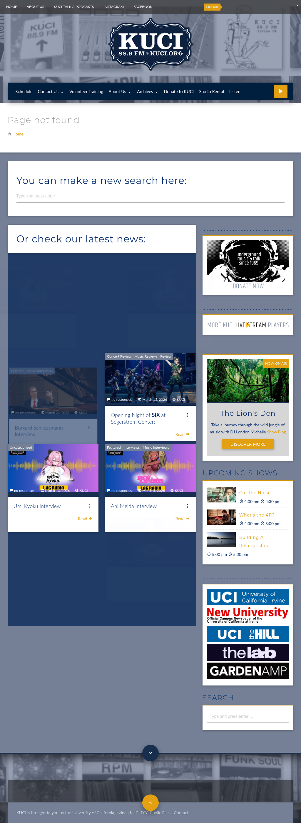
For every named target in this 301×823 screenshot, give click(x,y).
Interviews (132, 467)
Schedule (24, 91)
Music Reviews (146, 344)
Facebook (142, 6)
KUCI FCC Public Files (150, 812)
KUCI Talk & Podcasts (74, 6)
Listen (234, 91)
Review (165, 344)
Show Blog (276, 431)
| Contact (180, 812)
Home (11, 6)
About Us (35, 6)
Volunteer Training (86, 91)
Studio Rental (211, 91)
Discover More (248, 444)
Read (182, 420)
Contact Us (48, 91)
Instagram (114, 6)
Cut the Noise (255, 492)
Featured (115, 467)
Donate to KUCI (179, 91)
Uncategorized (35, 449)
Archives (145, 91)
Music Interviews (155, 467)
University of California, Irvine (99, 812)
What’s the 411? (257, 515)
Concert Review (120, 344)
